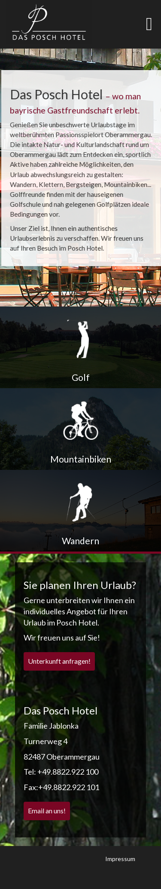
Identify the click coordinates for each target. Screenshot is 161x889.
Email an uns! (47, 810)
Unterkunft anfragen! (59, 661)
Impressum (120, 858)
